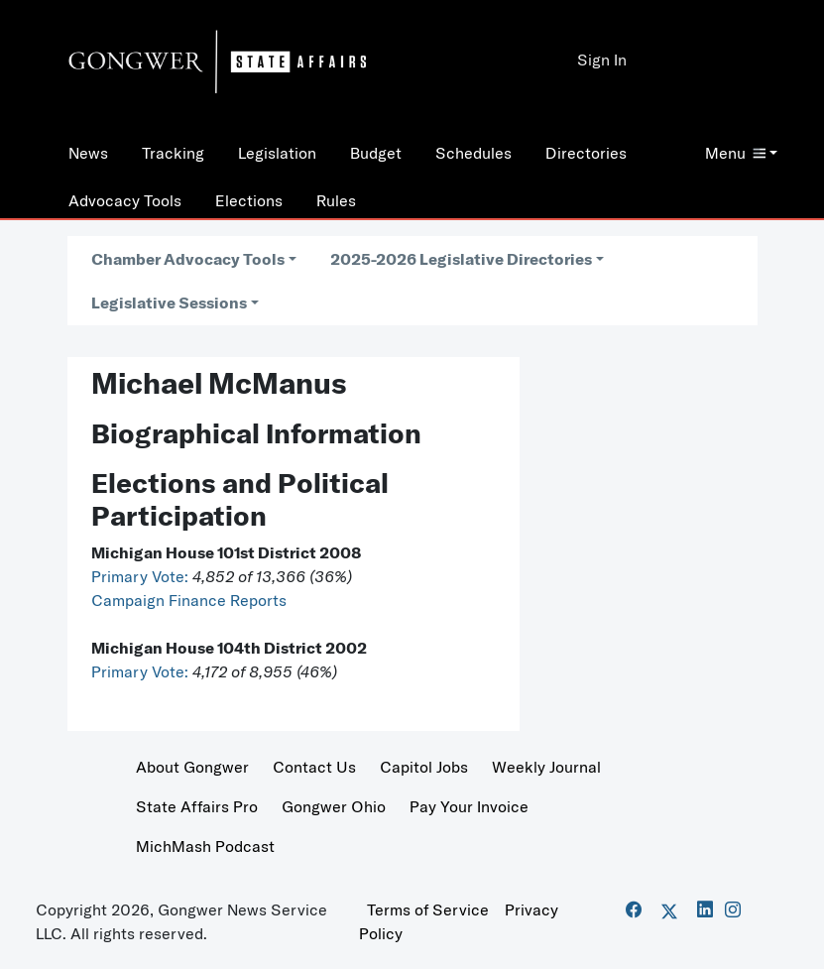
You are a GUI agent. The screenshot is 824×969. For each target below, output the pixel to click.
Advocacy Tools (124, 200)
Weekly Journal (546, 767)
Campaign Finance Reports (189, 600)
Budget (376, 153)
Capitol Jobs (424, 767)
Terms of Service (428, 909)
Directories (586, 153)
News (88, 153)
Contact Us (314, 767)
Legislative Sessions (169, 302)
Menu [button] (735, 153)
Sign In (602, 59)
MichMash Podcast (205, 846)
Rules (336, 200)
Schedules (473, 153)
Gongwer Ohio (334, 806)
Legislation (277, 153)
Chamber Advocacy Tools (188, 259)
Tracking (173, 153)
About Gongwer (192, 767)
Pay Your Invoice (469, 806)
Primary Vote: (141, 576)
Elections (249, 200)
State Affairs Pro (197, 806)
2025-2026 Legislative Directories (461, 259)
